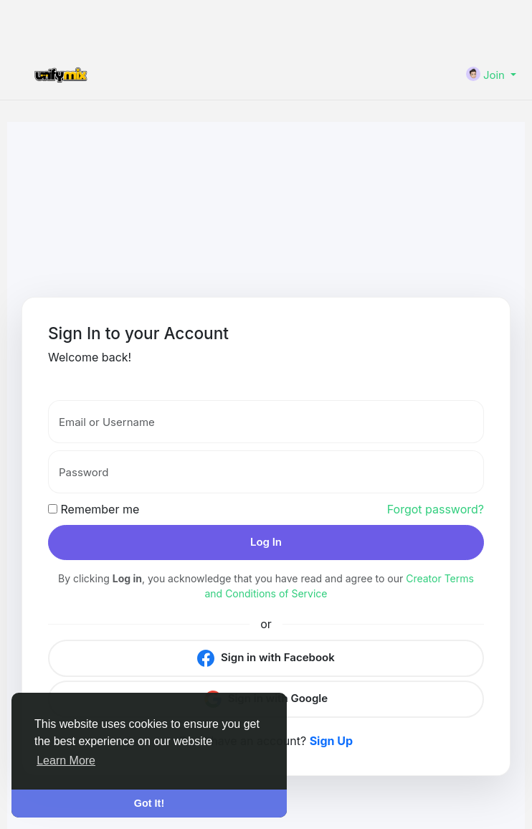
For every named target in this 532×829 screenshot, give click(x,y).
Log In (266, 542)
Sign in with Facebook (265, 658)
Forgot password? (435, 509)
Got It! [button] (149, 803)
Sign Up (331, 741)
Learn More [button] (66, 760)
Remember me (93, 509)
